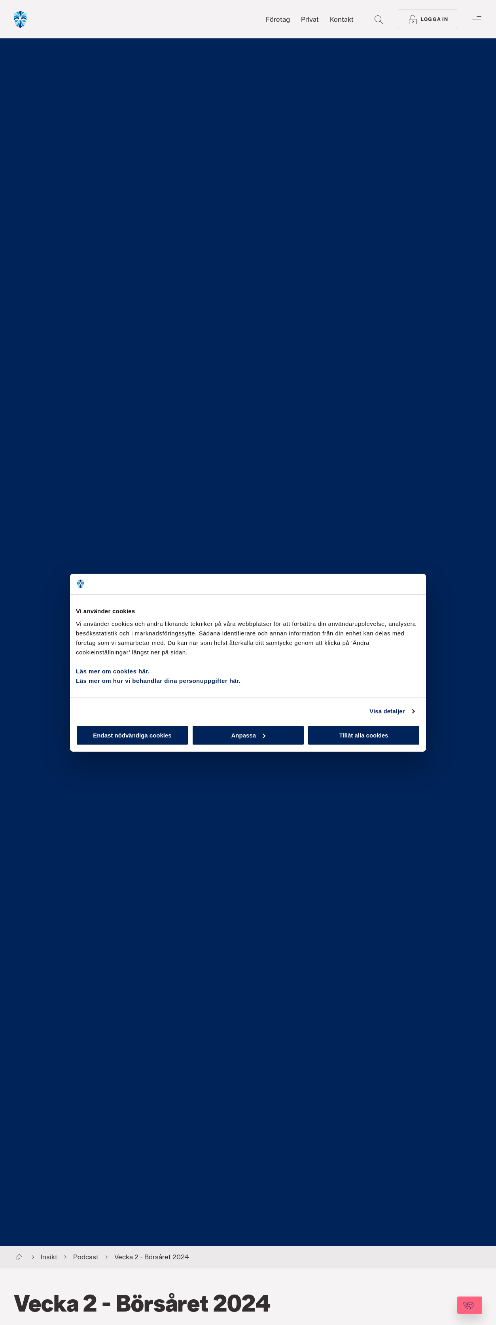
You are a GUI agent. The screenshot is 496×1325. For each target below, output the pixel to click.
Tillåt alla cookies (363, 735)
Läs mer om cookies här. (113, 670)
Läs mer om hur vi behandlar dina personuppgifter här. (158, 680)
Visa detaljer (387, 711)
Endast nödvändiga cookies (132, 735)
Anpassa (248, 735)
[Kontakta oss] (448, 1305)
